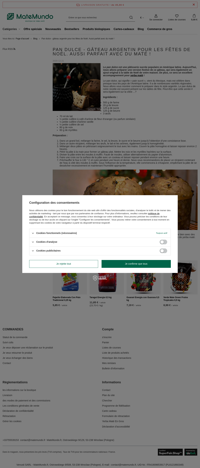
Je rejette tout (63, 263)
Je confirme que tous (136, 263)
